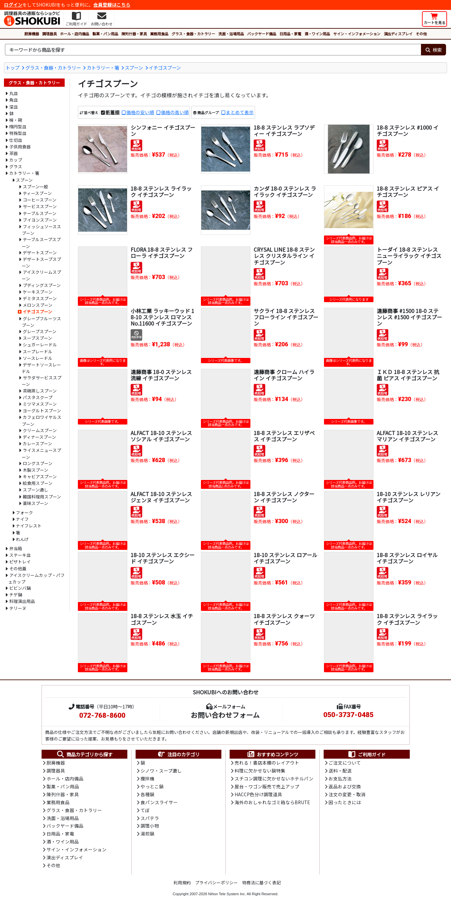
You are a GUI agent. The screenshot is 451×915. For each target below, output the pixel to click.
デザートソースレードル (41, 368)
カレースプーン (37, 443)
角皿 (13, 100)
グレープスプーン (39, 331)
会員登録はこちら (111, 4)
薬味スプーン (35, 503)
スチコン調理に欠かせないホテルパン (274, 779)
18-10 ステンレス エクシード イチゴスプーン (163, 558)
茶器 (13, 153)
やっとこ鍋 (152, 787)
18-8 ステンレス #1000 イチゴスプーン (407, 130)
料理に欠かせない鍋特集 (260, 771)
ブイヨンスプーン (40, 220)
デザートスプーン (40, 252)
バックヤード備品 (261, 33)
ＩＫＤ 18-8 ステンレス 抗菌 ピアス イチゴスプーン (408, 375)
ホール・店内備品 (74, 33)
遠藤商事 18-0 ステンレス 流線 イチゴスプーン (161, 375)
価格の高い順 (175, 112)
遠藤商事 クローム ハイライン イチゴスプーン (284, 375)
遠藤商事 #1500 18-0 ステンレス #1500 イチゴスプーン (409, 317)
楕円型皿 (17, 126)
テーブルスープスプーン (41, 242)
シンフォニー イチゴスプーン (163, 130)
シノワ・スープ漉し (161, 771)
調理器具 (49, 33)
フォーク (24, 512)
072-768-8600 (102, 715)
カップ (15, 160)
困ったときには (345, 803)
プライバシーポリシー (216, 885)
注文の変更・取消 (347, 795)
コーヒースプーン (39, 200)
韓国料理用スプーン (42, 496)
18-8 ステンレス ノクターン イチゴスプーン (284, 497)
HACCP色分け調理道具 (258, 795)
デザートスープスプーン (41, 262)
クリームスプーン (40, 430)
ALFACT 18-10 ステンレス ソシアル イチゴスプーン (161, 436)
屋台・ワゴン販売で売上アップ (267, 787)
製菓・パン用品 (105, 33)
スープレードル (37, 351)
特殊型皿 (17, 133)
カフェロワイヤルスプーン (41, 420)
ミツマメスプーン (40, 404)
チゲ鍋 (15, 594)
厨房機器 (31, 33)
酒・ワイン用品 (317, 33)
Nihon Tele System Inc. (227, 896)
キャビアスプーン (40, 476)
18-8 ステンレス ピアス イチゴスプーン (408, 191)
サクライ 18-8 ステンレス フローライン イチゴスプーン (286, 317)
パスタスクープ (37, 397)
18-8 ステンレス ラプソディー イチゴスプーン (284, 130)
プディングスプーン (42, 285)
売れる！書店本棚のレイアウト (267, 763)
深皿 (13, 107)
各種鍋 (147, 795)
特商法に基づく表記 (261, 885)
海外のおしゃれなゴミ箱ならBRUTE (272, 803)
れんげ (22, 539)
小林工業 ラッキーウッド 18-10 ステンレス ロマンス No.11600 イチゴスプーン (162, 317)
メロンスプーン (37, 305)
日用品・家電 (290, 33)
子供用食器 (20, 146)
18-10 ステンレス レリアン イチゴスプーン (408, 497)
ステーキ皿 (20, 555)
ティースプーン (37, 193)
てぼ (145, 811)
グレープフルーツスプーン (41, 321)
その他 (421, 33)
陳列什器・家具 (134, 33)
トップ (12, 67)
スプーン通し (35, 490)
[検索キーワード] (213, 50)
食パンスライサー (159, 803)
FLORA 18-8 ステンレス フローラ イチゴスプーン (162, 252)
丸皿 (13, 93)
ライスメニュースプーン (41, 453)
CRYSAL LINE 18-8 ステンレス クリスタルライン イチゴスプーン (284, 255)
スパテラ (150, 819)
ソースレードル (37, 358)
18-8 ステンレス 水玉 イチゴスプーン (162, 619)
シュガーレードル (40, 344)
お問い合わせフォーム (225, 715)
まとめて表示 (240, 112)
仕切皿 (15, 140)
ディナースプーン (39, 437)
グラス (15, 166)
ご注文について (345, 763)
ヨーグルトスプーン (42, 410)
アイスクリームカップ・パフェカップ (36, 578)
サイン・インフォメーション (356, 33)
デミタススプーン (40, 298)
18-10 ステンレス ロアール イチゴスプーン (285, 558)
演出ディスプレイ (398, 33)
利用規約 (182, 885)
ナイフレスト (29, 525)
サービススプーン (40, 206)
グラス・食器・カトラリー (193, 33)
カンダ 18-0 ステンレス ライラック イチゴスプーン (285, 191)
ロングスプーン (37, 463)
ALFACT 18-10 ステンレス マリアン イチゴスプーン (407, 436)
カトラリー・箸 (103, 67)
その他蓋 (17, 568)
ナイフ (22, 519)
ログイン (13, 4)
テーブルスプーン (39, 213)
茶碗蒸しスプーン (40, 391)
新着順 (112, 112)
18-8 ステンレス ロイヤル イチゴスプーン (407, 558)
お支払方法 (340, 779)
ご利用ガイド (367, 754)
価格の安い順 (140, 112)
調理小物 (150, 827)
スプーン (134, 67)
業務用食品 (159, 33)
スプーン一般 (35, 186)
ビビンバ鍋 (20, 588)
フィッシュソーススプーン (41, 229)
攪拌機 (147, 779)
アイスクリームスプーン (41, 275)
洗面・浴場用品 (231, 33)
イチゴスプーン (165, 67)
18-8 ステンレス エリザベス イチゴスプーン (284, 436)
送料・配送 (340, 771)
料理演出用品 (22, 601)
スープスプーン (37, 338)
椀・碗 (15, 120)
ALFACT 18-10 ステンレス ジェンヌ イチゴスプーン (161, 497)
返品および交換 (345, 787)
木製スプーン (35, 470)
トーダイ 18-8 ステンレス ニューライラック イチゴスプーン (409, 255)
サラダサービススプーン (41, 380)
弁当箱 (15, 548)
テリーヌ (17, 608)
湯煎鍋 (147, 835)
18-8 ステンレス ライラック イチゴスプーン (161, 191)
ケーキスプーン (37, 292)
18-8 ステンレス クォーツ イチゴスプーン (284, 619)
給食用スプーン (37, 483)
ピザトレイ (20, 561)
